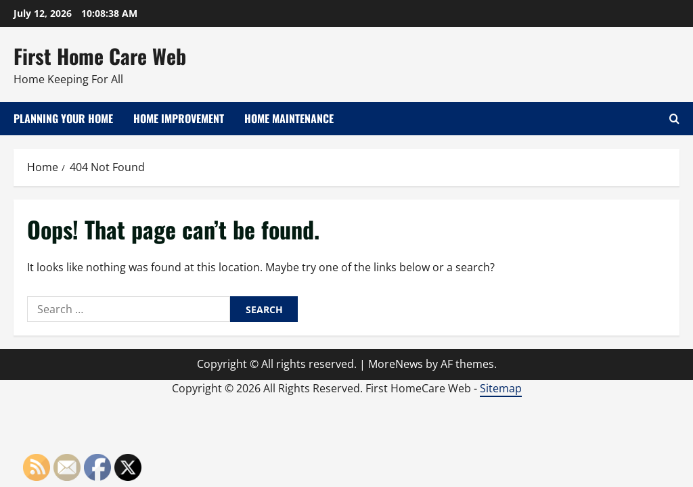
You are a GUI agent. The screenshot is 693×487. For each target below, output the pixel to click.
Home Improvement (178, 118)
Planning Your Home (63, 118)
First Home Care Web (100, 56)
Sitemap (501, 388)
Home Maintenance (289, 118)
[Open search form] (674, 119)
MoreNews (395, 363)
